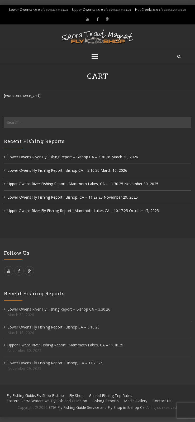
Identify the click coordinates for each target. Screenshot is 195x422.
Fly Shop (76, 395)
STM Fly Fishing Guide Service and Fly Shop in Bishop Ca (97, 407)
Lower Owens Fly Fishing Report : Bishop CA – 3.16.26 (53, 170)
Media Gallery (135, 400)
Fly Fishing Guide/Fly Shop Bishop (35, 395)
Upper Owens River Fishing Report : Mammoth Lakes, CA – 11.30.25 (65, 183)
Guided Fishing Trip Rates (110, 395)
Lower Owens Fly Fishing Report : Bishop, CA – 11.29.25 (55, 197)
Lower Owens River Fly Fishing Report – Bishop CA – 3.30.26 (58, 156)
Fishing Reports (105, 400)
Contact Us (162, 400)
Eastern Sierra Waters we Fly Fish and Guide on (47, 400)
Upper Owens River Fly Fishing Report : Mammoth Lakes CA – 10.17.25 (67, 210)
